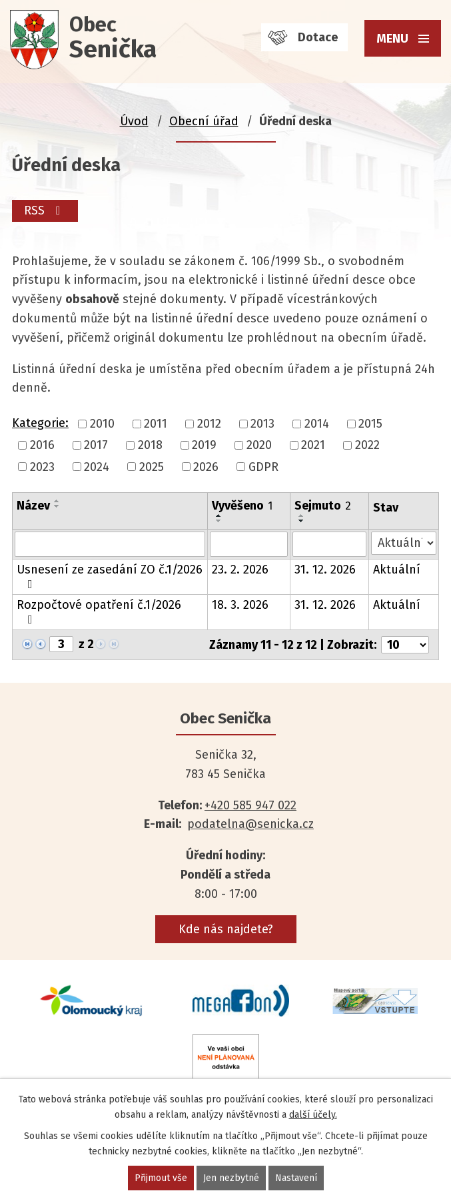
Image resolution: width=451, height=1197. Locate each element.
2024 (96, 467)
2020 (259, 445)
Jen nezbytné (231, 1178)
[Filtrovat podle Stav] (403, 543)
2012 (209, 423)
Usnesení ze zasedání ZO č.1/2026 (110, 576)
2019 (204, 445)
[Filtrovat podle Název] (110, 544)
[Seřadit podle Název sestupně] (57, 506)
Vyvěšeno (242, 505)
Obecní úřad (203, 121)
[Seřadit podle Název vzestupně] (57, 501)
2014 (316, 423)
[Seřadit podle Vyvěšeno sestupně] (219, 521)
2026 (206, 467)
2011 (155, 423)
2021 (313, 445)
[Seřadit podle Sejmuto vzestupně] (301, 515)
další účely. (313, 1114)
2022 (367, 445)
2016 (42, 445)
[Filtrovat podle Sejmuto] (329, 544)
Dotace (318, 37)
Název (33, 505)
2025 (151, 467)
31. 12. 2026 (325, 569)
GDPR (263, 467)
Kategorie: (40, 423)
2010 (102, 423)
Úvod (134, 121)
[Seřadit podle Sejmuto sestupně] (301, 521)
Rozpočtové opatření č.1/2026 (99, 611)
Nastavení (296, 1178)
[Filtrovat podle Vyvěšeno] (249, 544)
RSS (45, 210)
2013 (262, 423)
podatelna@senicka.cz (250, 824)
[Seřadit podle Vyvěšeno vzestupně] (219, 515)
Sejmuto (322, 505)
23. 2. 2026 (240, 569)
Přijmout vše (161, 1178)
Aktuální (396, 569)
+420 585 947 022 (250, 805)
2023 (42, 467)
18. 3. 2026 (240, 605)
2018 (150, 445)
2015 (370, 423)
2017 (96, 445)
